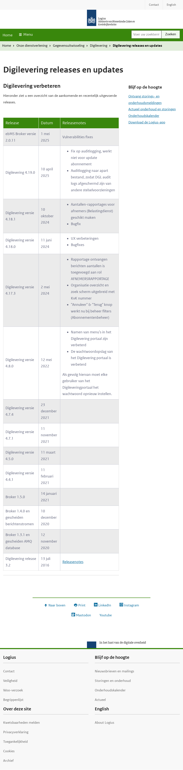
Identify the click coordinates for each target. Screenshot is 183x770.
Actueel (100, 700)
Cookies (9, 751)
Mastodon (83, 615)
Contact (9, 671)
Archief (8, 760)
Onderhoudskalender (143, 116)
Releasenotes (72, 561)
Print (81, 605)
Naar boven (56, 605)
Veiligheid (10, 680)
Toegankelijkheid (15, 741)
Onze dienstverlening (32, 45)
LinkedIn (104, 605)
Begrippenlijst (13, 700)
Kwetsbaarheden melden (21, 722)
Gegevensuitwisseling (68, 45)
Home (7, 35)
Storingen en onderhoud (113, 680)
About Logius (104, 722)
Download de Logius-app (146, 122)
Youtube (105, 615)
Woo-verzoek (13, 690)
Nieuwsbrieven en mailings (114, 671)
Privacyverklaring (15, 732)
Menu (28, 34)
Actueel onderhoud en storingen (152, 109)
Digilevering (98, 45)
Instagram (131, 605)
